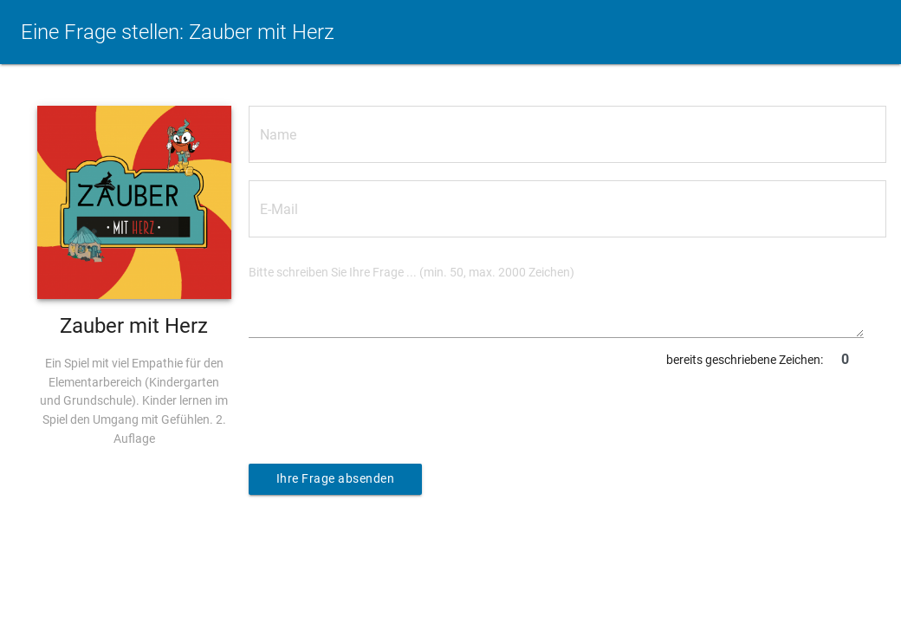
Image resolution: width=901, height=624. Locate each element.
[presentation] (380, 409)
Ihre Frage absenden (335, 478)
